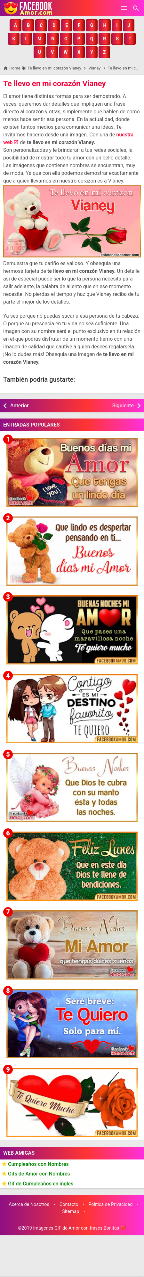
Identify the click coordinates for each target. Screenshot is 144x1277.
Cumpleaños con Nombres (38, 1164)
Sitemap (70, 1211)
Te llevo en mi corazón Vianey (54, 83)
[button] (15, 25)
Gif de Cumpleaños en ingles (40, 1184)
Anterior (19, 406)
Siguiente (123, 406)
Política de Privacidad (110, 1204)
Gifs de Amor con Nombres (39, 1174)
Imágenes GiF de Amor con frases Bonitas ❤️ (79, 1228)
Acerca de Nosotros (29, 1204)
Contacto (69, 1204)
